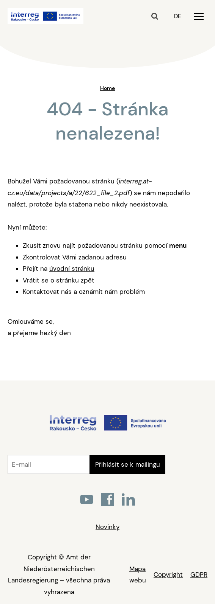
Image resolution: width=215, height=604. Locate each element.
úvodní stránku (71, 268)
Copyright (168, 574)
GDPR (198, 574)
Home (107, 88)
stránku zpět (75, 280)
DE (177, 16)
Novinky (107, 527)
